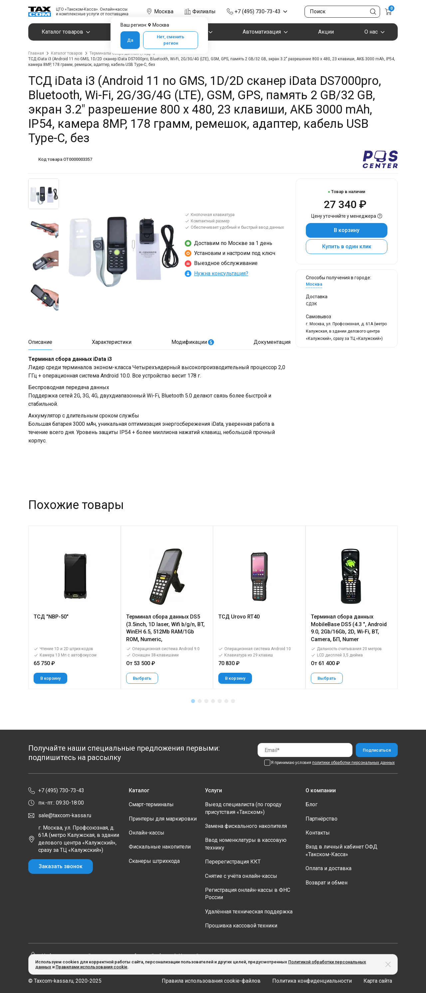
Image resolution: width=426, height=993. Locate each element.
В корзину (346, 230)
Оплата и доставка (328, 868)
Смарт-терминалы (151, 804)
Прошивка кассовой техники (241, 925)
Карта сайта (377, 981)
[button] (193, 701)
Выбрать (142, 678)
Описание (40, 342)
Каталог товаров (62, 32)
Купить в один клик (346, 246)
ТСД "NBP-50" (51, 617)
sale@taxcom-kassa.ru (64, 815)
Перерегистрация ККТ (233, 862)
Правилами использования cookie (91, 966)
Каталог (139, 790)
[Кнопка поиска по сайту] (373, 12)
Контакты (318, 833)
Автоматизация (262, 32)
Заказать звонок (61, 866)
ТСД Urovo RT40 (239, 617)
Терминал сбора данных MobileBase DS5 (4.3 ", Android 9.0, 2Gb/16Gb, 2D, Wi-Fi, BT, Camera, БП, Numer (349, 628)
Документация (272, 342)
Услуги (213, 790)
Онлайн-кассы (146, 833)
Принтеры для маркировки (163, 819)
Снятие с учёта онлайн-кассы (241, 876)
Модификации (192, 342)
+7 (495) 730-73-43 (258, 11)
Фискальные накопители (160, 847)
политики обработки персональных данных (353, 762)
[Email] (305, 750)
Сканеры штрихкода (154, 861)
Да (130, 40)
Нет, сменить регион (170, 40)
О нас (371, 32)
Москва (314, 284)
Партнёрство (321, 819)
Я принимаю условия (333, 762)
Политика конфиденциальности (312, 981)
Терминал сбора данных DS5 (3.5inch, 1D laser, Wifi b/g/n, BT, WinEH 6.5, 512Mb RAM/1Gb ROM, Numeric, (165, 628)
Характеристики (111, 342)
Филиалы (204, 11)
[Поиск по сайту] (342, 12)
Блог (312, 804)
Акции (326, 32)
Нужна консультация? (221, 273)
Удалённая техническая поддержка (249, 911)
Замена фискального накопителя (246, 826)
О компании (321, 790)
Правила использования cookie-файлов (211, 981)
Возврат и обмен (326, 882)
